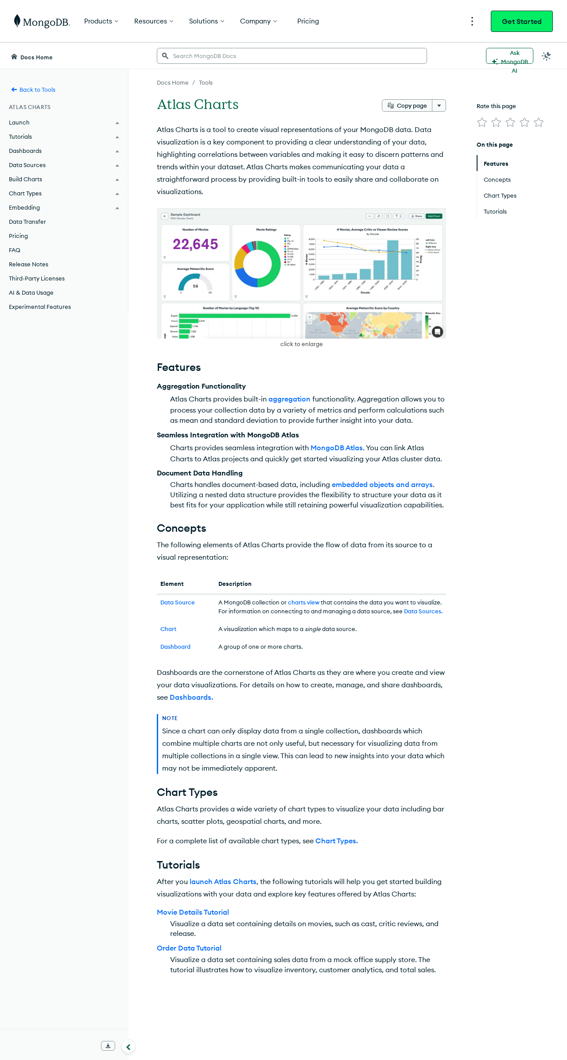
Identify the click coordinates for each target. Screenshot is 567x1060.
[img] (482, 122)
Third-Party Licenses (37, 278)
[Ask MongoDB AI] (509, 56)
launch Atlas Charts (223, 881)
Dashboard (175, 646)
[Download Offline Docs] (108, 1046)
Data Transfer (27, 221)
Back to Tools (33, 89)
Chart (168, 628)
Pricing (18, 235)
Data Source (177, 602)
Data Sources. (423, 611)
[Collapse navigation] (128, 1046)
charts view (303, 602)
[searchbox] (292, 56)
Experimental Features (40, 306)
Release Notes (28, 264)
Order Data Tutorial (189, 947)
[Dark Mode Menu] (546, 56)
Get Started (522, 21)
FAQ (14, 249)
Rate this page (496, 105)
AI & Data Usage (31, 292)
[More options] (439, 105)
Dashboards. (191, 697)
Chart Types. (336, 840)
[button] (301, 278)
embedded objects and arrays (382, 484)
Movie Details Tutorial (193, 912)
